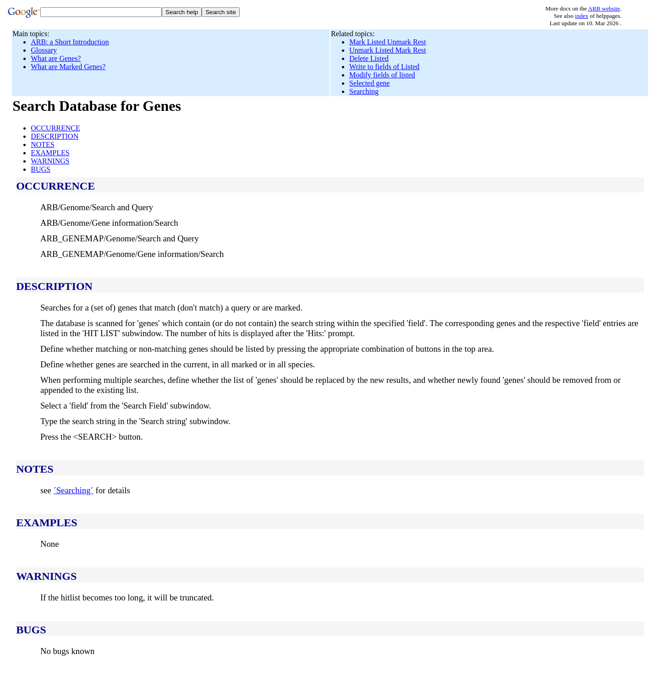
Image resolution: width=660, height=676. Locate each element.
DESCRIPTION (54, 136)
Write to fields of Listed (384, 67)
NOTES (43, 144)
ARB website (604, 8)
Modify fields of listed (382, 75)
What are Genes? (56, 58)
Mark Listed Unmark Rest (387, 42)
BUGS (40, 169)
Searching (364, 91)
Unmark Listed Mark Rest (387, 50)
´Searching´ (73, 490)
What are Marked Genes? (68, 67)
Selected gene (369, 83)
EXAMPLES (50, 153)
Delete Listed (369, 58)
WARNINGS (50, 161)
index (581, 15)
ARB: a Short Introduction (70, 42)
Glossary (44, 50)
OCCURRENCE (55, 128)
